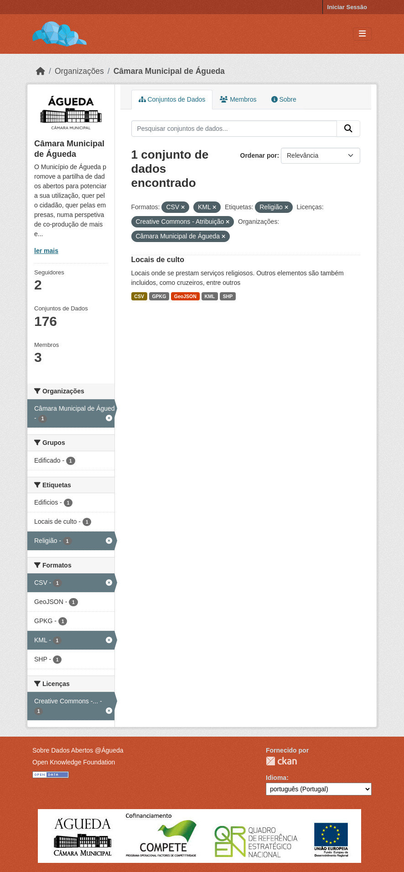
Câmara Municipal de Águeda (169, 71)
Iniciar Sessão (347, 7)
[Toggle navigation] (362, 34)
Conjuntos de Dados (172, 99)
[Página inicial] (40, 71)
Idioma (276, 777)
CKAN (281, 761)
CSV (139, 296)
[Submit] (348, 128)
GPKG (159, 296)
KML (209, 296)
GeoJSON (185, 296)
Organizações (79, 71)
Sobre (283, 99)
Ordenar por (258, 155)
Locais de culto (157, 259)
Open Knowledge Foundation (73, 762)
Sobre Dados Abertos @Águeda (77, 750)
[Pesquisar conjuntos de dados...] (234, 128)
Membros (238, 99)
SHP (228, 296)
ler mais (46, 250)
